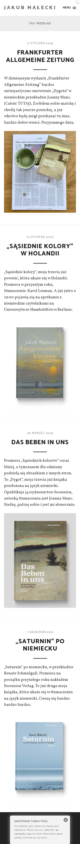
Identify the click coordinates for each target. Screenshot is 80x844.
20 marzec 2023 (40, 433)
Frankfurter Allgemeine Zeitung (40, 56)
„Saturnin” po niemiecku (40, 645)
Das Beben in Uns (40, 442)
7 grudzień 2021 (40, 632)
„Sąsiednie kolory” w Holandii (40, 250)
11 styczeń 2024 (40, 43)
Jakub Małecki (30, 8)
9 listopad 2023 (40, 237)
